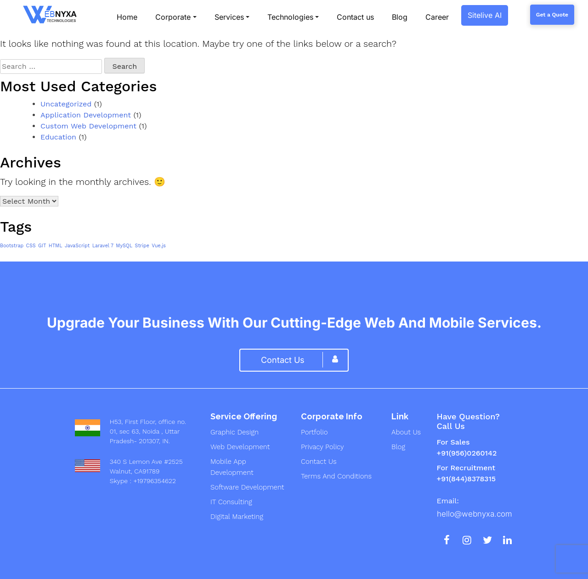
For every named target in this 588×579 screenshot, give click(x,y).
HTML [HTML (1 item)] (55, 246)
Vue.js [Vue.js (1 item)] (159, 246)
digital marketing (236, 516)
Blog (398, 447)
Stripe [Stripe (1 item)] (142, 246)
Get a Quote (552, 14)
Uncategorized (65, 104)
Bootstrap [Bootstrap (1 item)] (11, 246)
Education (58, 137)
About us (406, 432)
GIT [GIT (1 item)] (42, 246)
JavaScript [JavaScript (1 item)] (77, 246)
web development (240, 447)
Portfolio (314, 432)
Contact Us (318, 461)
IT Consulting (231, 502)
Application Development (85, 115)
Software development (247, 487)
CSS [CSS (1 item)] (31, 246)
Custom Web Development (88, 126)
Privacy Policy (322, 447)
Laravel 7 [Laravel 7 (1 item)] (102, 246)
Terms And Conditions (336, 476)
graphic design (234, 432)
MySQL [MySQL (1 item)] (124, 246)
